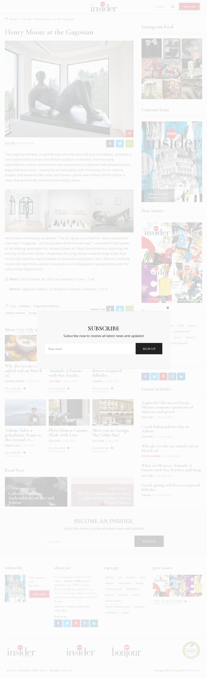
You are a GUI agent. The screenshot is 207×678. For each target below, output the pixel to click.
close (168, 280)
